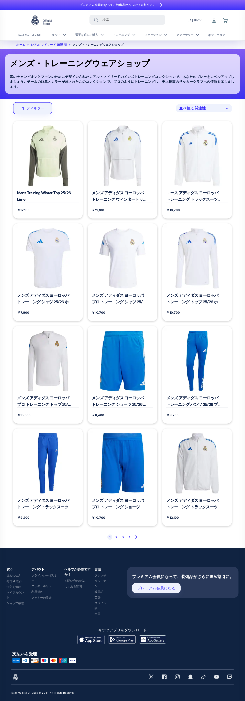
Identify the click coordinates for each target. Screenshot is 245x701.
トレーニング (121, 34)
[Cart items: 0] (225, 20)
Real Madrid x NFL (30, 35)
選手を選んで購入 (86, 34)
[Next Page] (135, 537)
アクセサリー (184, 34)
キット (56, 34)
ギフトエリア (216, 35)
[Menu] (214, 21)
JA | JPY (195, 20)
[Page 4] (129, 537)
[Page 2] (116, 537)
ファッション (153, 34)
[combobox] (127, 20)
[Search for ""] (96, 20)
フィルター (33, 108)
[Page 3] (123, 537)
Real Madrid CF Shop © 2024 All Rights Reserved (43, 692)
